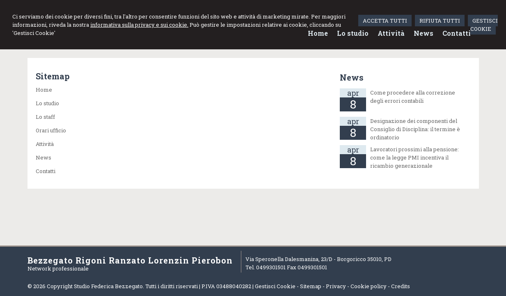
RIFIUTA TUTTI (439, 20)
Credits (400, 286)
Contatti (45, 171)
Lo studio (47, 103)
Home (44, 89)
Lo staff (45, 116)
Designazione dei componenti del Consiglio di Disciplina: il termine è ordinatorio (415, 129)
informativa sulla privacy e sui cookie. (139, 24)
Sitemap (310, 286)
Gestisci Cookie (275, 286)
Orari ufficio (51, 130)
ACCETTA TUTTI (385, 20)
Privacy (336, 286)
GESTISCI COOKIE (484, 24)
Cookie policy (368, 286)
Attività (45, 144)
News (43, 157)
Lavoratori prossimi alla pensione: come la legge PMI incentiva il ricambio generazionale (414, 157)
